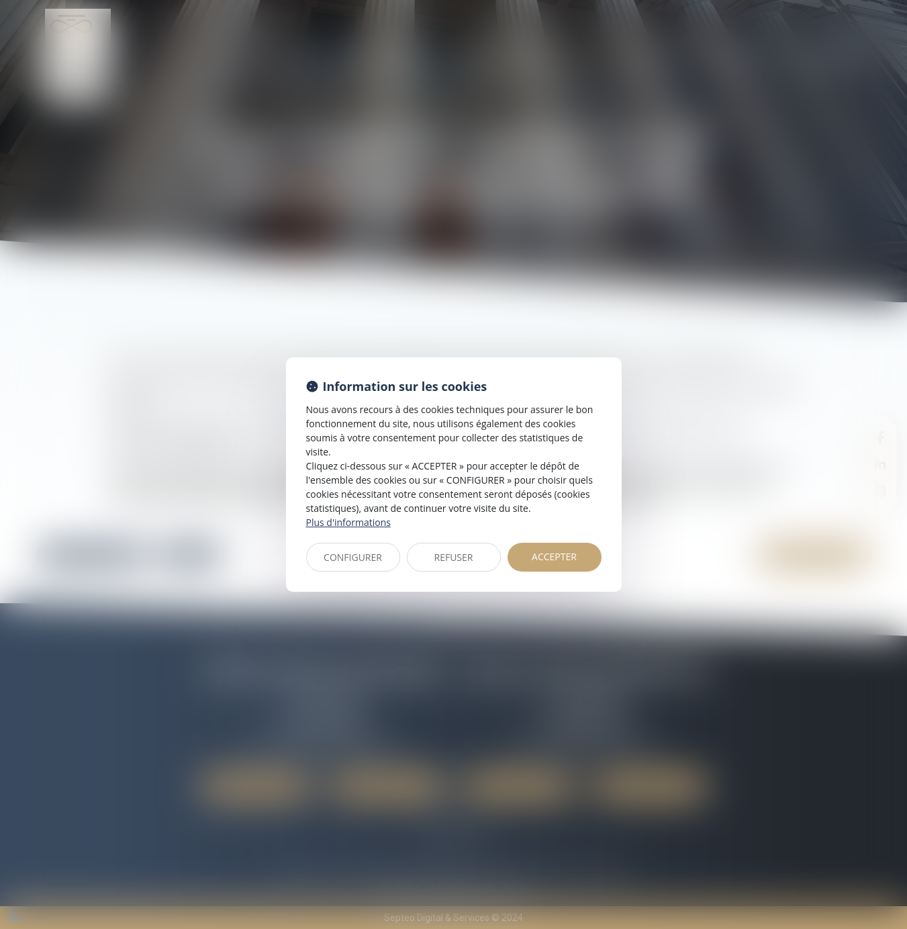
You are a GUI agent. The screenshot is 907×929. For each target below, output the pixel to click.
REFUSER (453, 557)
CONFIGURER (353, 557)
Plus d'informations (348, 522)
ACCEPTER (554, 556)
